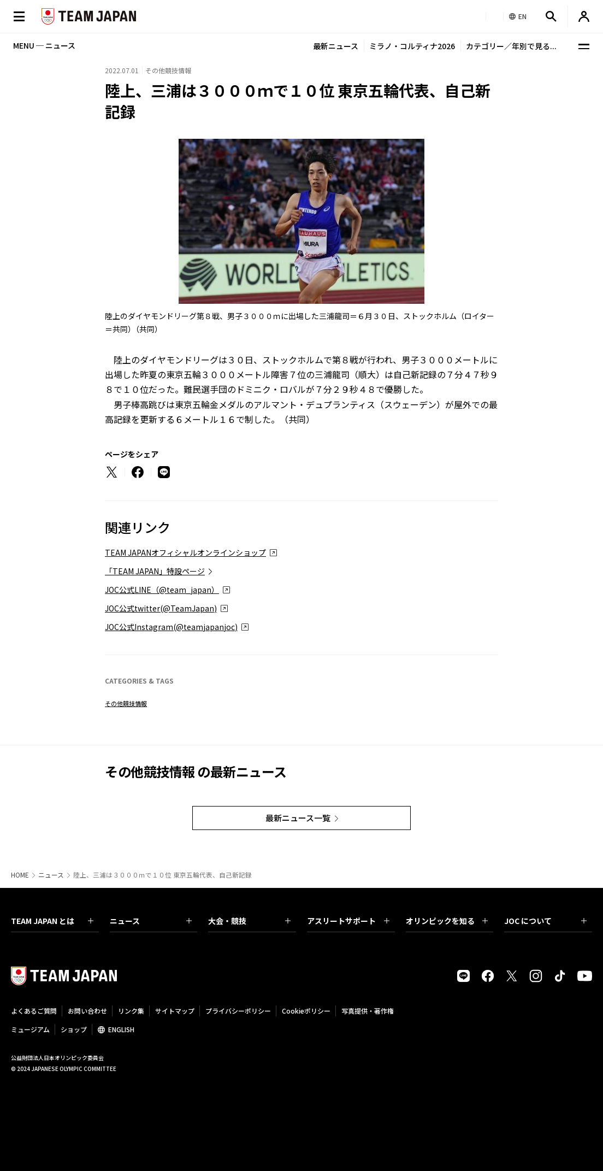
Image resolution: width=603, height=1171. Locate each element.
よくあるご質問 (34, 1010)
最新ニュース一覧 (297, 817)
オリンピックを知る (447, 920)
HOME (20, 874)
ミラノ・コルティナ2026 (412, 45)
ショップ (74, 1029)
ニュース (51, 874)
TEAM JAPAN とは (52, 920)
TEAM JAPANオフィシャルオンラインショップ (185, 552)
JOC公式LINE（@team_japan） (162, 589)
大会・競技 (249, 920)
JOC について (545, 920)
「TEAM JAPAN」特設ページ (155, 571)
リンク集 (131, 1010)
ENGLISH (121, 1029)
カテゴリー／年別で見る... (511, 45)
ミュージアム (30, 1029)
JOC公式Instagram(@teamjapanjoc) (171, 626)
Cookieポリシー (306, 1010)
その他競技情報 (126, 703)
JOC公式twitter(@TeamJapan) (161, 608)
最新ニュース (335, 45)
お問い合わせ (87, 1010)
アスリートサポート (348, 920)
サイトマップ (174, 1010)
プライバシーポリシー (238, 1010)
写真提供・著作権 (367, 1010)
